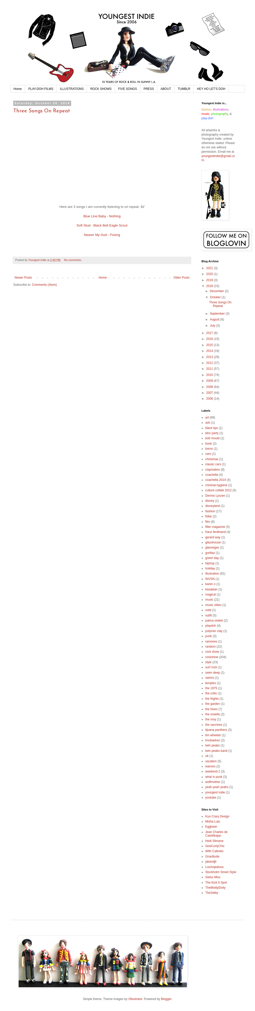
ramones (211, 641)
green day (212, 558)
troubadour (212, 740)
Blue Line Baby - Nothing (102, 216)
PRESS (149, 89)
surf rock (211, 667)
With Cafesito (214, 851)
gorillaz (210, 553)
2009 (210, 381)
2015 (210, 345)
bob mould (212, 438)
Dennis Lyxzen (215, 495)
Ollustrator (135, 999)
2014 (210, 351)
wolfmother (212, 782)
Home (18, 89)
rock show (212, 651)
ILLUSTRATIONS (72, 89)
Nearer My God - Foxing (102, 235)
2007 (210, 393)
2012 (210, 363)
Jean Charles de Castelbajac (216, 833)
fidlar (208, 516)
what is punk (213, 777)
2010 (210, 375)
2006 (210, 398)
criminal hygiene (216, 485)
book (208, 443)
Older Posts (181, 277)
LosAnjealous (214, 867)
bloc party (212, 433)
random (210, 646)
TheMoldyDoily (215, 887)
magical (210, 594)
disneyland (212, 506)
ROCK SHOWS (100, 89)
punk (208, 636)
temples (210, 683)
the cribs (211, 693)
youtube (210, 797)
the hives (211, 709)
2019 (210, 280)
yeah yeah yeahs (216, 787)
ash (207, 422)
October (216, 297)
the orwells (212, 714)
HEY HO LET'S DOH (211, 89)
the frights (212, 698)
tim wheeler (213, 735)
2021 (210, 268)
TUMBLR (184, 89)
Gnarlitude (212, 856)
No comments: (73, 259)
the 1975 (211, 688)
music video (213, 605)
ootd (208, 610)
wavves (210, 766)
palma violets (214, 620)
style (208, 662)
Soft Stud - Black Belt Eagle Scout (101, 225)
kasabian (211, 589)
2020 (210, 274)
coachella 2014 (215, 480)
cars (208, 454)
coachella (211, 475)
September (218, 313)
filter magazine (215, 527)
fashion (210, 511)
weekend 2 (212, 771)
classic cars (213, 464)
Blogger (166, 999)
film (207, 522)
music (209, 599)
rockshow (211, 657)
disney (209, 501)
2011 (210, 369)
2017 (210, 333)
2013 (210, 357)
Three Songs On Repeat (41, 111)
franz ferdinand (215, 532)
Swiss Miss (212, 877)
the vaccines (213, 725)
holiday (210, 568)
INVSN (210, 579)
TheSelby (211, 893)
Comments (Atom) (44, 285)
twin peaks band (216, 751)
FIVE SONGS (127, 89)
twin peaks (212, 745)
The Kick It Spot (216, 882)
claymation (212, 469)
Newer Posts (23, 277)
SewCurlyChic (214, 846)
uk (207, 756)
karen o (210, 584)
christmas (211, 459)
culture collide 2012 (218, 490)
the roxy (210, 719)
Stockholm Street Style (220, 872)
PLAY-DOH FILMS (40, 89)
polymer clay (213, 631)
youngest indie (215, 792)
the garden (212, 704)
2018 (210, 286)
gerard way (212, 537)
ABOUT (166, 89)
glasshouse (213, 542)
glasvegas (212, 547)
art (207, 417)
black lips (211, 428)
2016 (210, 339)
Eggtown (211, 826)
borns (209, 448)
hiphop (209, 563)
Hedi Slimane (214, 841)
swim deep (212, 672)
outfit (208, 615)
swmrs (209, 678)
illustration (212, 573)
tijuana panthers (216, 730)
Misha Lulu (212, 821)
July (213, 325)
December (217, 291)
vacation (211, 761)
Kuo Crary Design (217, 816)
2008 (210, 387)
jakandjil (210, 861)
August (215, 319)
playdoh (210, 625)
